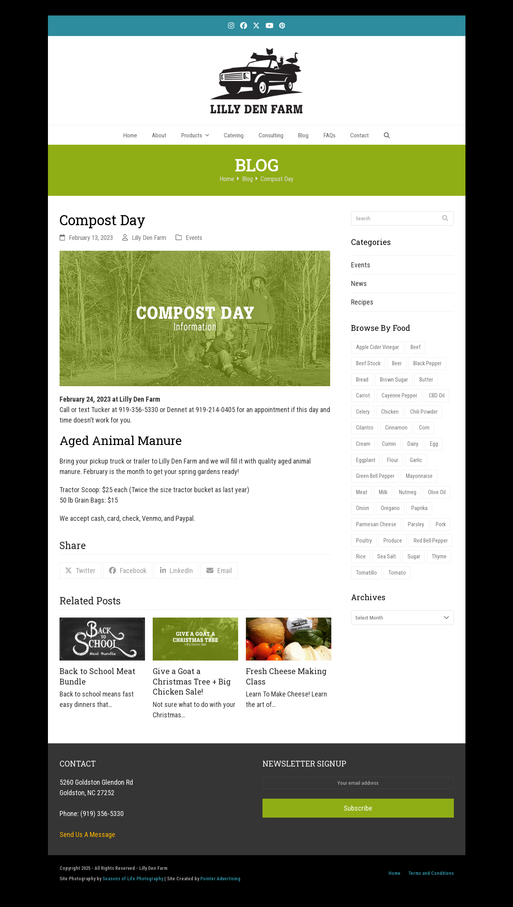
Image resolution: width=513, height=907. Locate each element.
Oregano (390, 508)
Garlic (416, 460)
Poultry (364, 540)
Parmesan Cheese (376, 524)
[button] (387, 135)
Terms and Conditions (431, 873)
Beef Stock (368, 363)
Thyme (439, 556)
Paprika (419, 508)
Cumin (389, 444)
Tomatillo (366, 573)
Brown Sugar (394, 379)
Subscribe (358, 808)
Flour (392, 460)
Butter (426, 379)
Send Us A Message (87, 834)
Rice (361, 556)
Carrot (363, 395)
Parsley (416, 524)
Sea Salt (386, 556)
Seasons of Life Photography (132, 878)
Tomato (397, 573)
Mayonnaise (419, 476)
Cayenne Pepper (399, 395)
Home (395, 873)
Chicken (390, 412)
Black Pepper (427, 363)
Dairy (412, 444)
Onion (362, 508)
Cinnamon (396, 427)
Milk (383, 492)
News (359, 283)
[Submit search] (445, 218)
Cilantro (364, 427)
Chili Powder (424, 412)
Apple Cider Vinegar (377, 347)
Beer (397, 363)
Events (194, 237)
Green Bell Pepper (375, 476)
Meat (361, 492)
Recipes (362, 302)
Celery (363, 412)
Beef (416, 347)
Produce (392, 540)
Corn (424, 427)
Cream (363, 444)
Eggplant (365, 460)
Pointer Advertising (220, 878)
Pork (441, 524)
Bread (362, 379)
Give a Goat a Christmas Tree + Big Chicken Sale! (192, 681)
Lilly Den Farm (149, 237)
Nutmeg (407, 492)
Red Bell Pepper (431, 540)
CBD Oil (437, 395)
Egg (434, 444)
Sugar (413, 556)
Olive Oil (437, 492)
